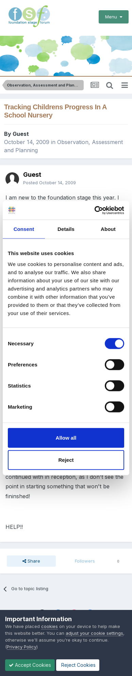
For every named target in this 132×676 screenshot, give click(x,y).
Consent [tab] (24, 229)
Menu (113, 16)
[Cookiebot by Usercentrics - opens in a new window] (94, 210)
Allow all (66, 437)
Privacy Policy (21, 646)
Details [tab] (66, 229)
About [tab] (108, 229)
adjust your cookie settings (94, 633)
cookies (49, 626)
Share (31, 561)
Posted (49, 182)
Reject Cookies (78, 665)
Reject (65, 460)
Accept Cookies (30, 665)
